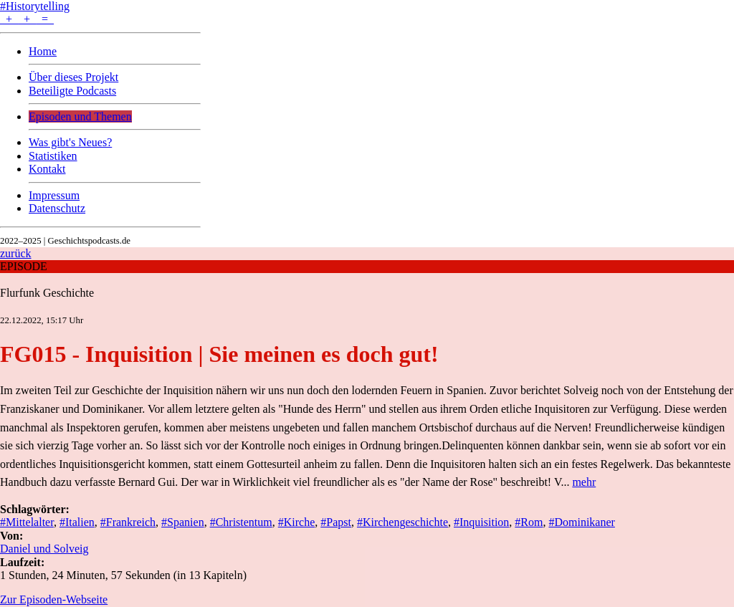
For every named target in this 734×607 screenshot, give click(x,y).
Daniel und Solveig (44, 549)
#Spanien (182, 522)
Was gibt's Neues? (70, 142)
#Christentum (241, 522)
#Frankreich (128, 522)
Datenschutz (57, 208)
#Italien (77, 522)
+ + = (27, 19)
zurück (16, 253)
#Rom (529, 522)
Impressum (54, 195)
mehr (584, 482)
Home (43, 51)
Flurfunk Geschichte (47, 293)
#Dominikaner (581, 522)
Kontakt (47, 169)
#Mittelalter (27, 522)
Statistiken (53, 156)
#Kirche (296, 522)
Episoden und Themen (80, 116)
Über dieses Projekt (73, 77)
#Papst (335, 522)
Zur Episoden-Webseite (54, 599)
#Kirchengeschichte (402, 522)
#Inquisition (481, 522)
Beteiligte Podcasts (72, 91)
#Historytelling (35, 6)
